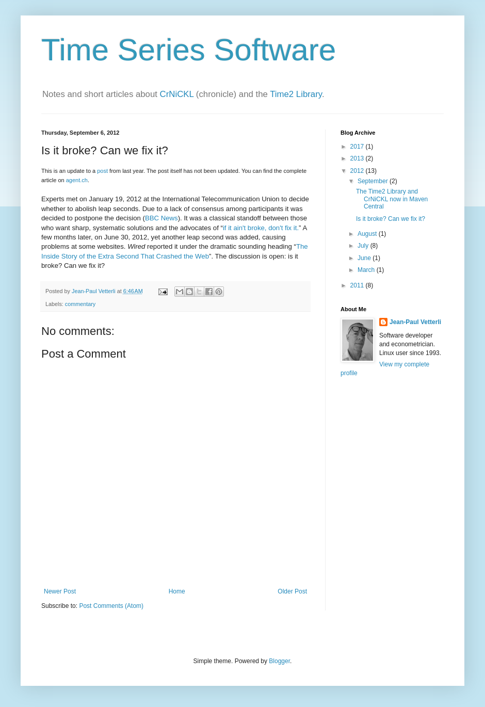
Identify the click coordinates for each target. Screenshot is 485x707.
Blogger (279, 661)
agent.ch (77, 180)
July (364, 245)
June (365, 258)
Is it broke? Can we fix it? (390, 218)
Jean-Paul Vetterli (415, 322)
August (368, 233)
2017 (358, 146)
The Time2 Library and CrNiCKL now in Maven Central (392, 199)
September (374, 181)
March (367, 270)
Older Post (292, 591)
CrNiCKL (177, 94)
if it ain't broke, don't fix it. (261, 228)
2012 (358, 170)
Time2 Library (296, 94)
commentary (80, 304)
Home (177, 591)
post (102, 171)
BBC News (161, 218)
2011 (358, 285)
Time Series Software (188, 50)
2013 (358, 158)
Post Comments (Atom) (111, 605)
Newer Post (60, 591)
